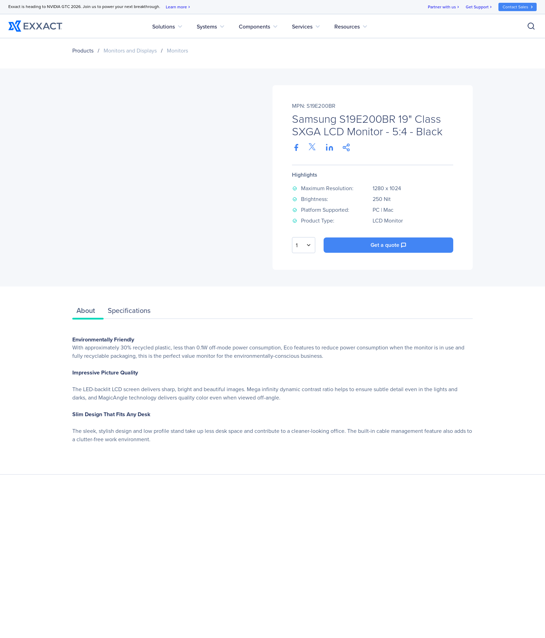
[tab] (88, 312)
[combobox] (303, 245)
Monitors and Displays (130, 51)
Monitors (177, 51)
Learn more (178, 7)
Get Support (479, 7)
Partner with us (444, 7)
